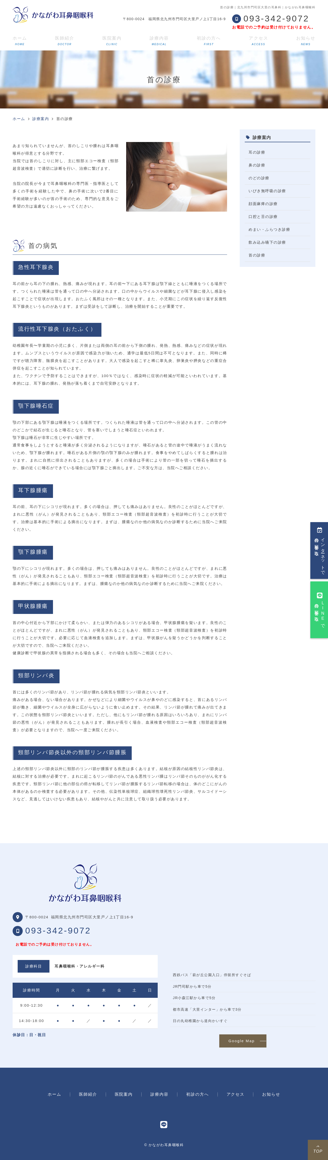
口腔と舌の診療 (263, 216)
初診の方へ (209, 41)
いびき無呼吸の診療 (267, 191)
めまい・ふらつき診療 (269, 229)
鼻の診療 (257, 165)
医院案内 (112, 41)
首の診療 (257, 255)
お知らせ (305, 41)
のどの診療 (259, 178)
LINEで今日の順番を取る (319, 610)
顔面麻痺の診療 (263, 204)
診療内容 (159, 41)
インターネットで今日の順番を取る (319, 550)
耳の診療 (257, 152)
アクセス (258, 41)
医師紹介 (64, 41)
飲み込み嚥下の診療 (267, 242)
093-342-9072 (58, 930)
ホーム (20, 41)
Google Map (241, 1041)
